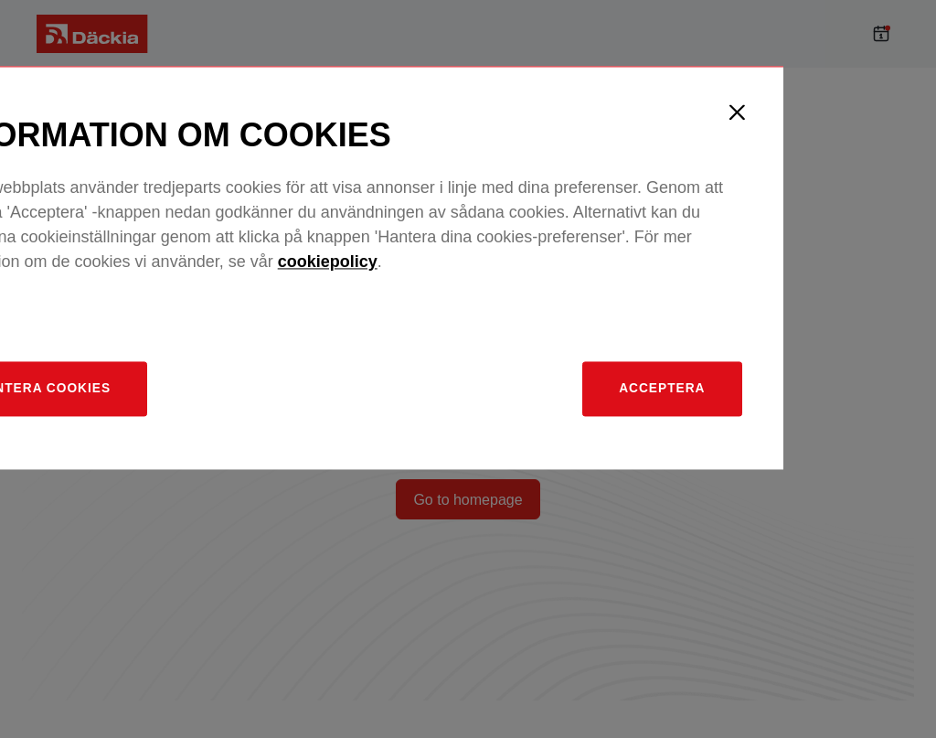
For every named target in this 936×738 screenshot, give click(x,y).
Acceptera (780, 491)
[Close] (865, 213)
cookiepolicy (461, 363)
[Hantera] (187, 491)
